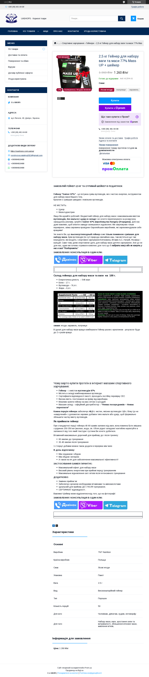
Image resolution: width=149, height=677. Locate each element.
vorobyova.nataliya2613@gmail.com (26, 155)
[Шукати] (121, 18)
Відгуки (11, 67)
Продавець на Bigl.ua (74, 670)
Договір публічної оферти (23, 39)
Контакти (73, 31)
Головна (13, 31)
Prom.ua (88, 668)
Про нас (58, 31)
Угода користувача (95, 31)
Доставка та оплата (17, 55)
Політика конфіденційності (91, 673)
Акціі (45, 31)
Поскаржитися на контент (67, 673)
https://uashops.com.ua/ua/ (22, 151)
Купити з (115, 108)
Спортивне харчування (73, 43)
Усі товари (29, 31)
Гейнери (90, 43)
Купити (115, 100)
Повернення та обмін (18, 61)
